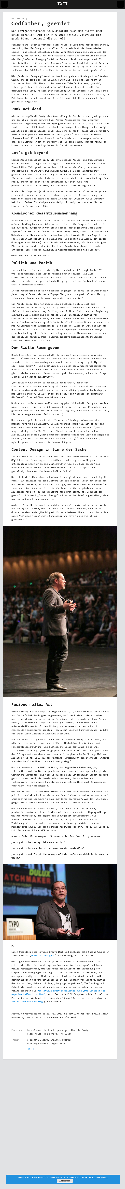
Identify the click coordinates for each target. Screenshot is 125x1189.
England (55, 1040)
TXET (62, 4)
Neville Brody (79, 1030)
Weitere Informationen (98, 1177)
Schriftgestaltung (38, 1044)
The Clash (65, 1034)
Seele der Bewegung (42, 956)
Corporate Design (37, 1040)
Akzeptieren (64, 1181)
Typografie (58, 1044)
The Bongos (50, 1034)
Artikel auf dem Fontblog (27, 1002)
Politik (66, 1040)
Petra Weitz (34, 1034)
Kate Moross (34, 1030)
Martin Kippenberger (56, 1030)
